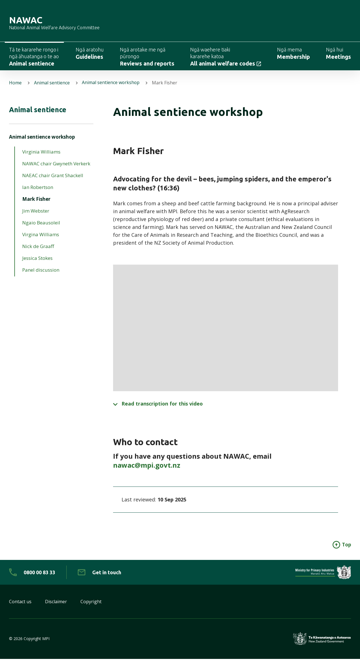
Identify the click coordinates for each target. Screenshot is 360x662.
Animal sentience (52, 85)
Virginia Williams (41, 155)
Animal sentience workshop (111, 85)
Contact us (20, 605)
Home (15, 85)
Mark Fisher (36, 202)
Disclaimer (56, 605)
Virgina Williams (40, 238)
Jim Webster (35, 214)
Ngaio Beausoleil (41, 226)
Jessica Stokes (37, 261)
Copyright (91, 605)
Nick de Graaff (38, 249)
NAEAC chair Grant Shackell (52, 178)
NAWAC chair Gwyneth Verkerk (56, 167)
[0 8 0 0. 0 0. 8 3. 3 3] (32, 575)
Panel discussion (40, 273)
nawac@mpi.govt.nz (146, 467)
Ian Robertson (37, 190)
